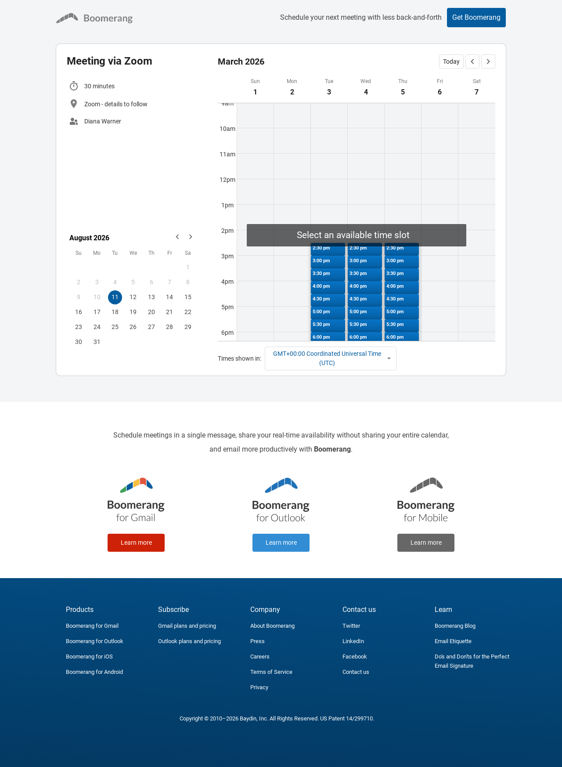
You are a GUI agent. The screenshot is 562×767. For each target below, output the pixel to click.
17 (97, 311)
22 (187, 311)
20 (151, 311)
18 (115, 311)
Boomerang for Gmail (92, 625)
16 (78, 311)
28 (169, 326)
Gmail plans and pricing (187, 625)
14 (169, 296)
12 (133, 296)
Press (257, 641)
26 (133, 326)
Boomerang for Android (94, 672)
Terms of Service (271, 672)
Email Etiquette (453, 641)
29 (187, 326)
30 (78, 341)
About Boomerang (272, 625)
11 (115, 296)
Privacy (259, 687)
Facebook (354, 656)
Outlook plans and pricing (189, 641)
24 (97, 326)
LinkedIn (353, 641)
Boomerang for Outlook (94, 641)
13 (151, 296)
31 (97, 341)
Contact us (355, 672)
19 (133, 311)
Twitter (351, 625)
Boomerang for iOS (89, 656)
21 (169, 311)
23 (78, 326)
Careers (260, 656)
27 (151, 326)
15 (187, 296)
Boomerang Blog (455, 625)
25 (115, 326)
